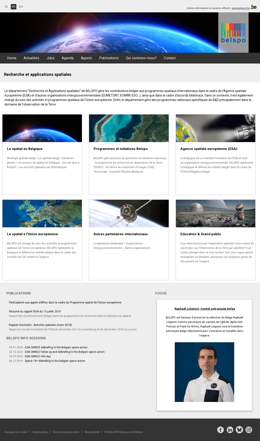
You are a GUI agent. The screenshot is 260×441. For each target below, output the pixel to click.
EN (21, 6)
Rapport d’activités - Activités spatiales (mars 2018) (40, 325)
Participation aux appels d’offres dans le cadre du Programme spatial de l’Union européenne (65, 302)
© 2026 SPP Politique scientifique (124, 432)
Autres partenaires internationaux (121, 234)
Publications (109, 58)
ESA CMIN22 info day (38, 356)
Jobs (50, 58)
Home (11, 58)
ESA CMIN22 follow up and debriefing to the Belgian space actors (65, 351)
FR (13, 6)
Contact (170, 58)
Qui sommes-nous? (141, 58)
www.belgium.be (241, 8)
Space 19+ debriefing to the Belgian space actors (55, 360)
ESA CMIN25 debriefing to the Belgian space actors (56, 347)
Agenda (68, 58)
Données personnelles (66, 432)
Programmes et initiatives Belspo (121, 149)
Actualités (31, 58)
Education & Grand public (200, 234)
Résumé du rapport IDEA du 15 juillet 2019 (35, 311)
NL (6, 6)
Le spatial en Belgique (24, 149)
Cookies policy (40, 432)
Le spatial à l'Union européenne (32, 234)
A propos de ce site (15, 432)
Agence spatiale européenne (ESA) (208, 149)
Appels (86, 58)
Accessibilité (92, 432)
